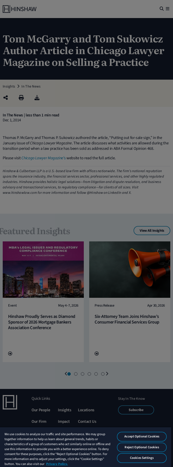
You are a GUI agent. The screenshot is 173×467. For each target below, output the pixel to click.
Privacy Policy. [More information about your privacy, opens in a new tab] (57, 464)
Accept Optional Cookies (141, 436)
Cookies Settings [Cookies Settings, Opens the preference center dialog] (142, 457)
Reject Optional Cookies (142, 447)
